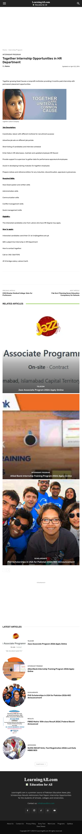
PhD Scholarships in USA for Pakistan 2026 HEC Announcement (41, 562)
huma (7, 66)
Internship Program (15, 50)
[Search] (78, 3)
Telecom (41, 386)
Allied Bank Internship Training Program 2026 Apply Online (41, 476)
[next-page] (8, 570)
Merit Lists (51, 824)
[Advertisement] (41, 29)
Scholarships (40, 558)
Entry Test (41, 824)
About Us (10, 824)
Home (5, 50)
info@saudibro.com (46, 803)
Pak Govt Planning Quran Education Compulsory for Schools (65, 294)
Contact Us (20, 824)
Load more (41, 764)
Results (31, 718)
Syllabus (70, 824)
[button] (4, 3)
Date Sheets (41, 826)
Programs (61, 824)
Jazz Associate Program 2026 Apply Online (41, 390)
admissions (32, 745)
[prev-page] (4, 570)
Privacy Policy (31, 824)
